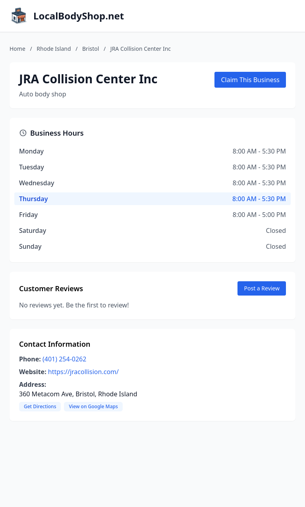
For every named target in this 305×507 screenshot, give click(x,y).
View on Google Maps (93, 406)
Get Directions (40, 406)
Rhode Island (54, 48)
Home (17, 48)
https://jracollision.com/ (83, 371)
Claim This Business (250, 79)
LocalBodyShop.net (78, 16)
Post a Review (262, 288)
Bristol (90, 48)
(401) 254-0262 (64, 359)
